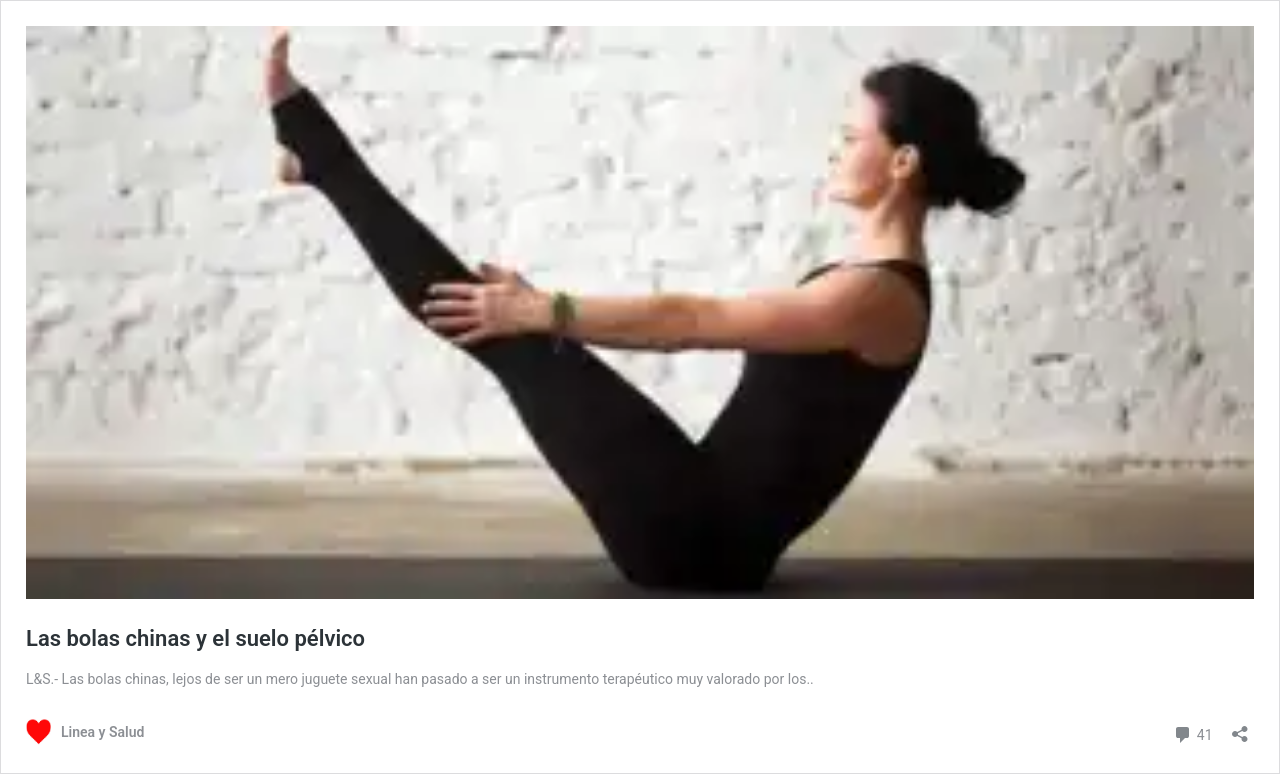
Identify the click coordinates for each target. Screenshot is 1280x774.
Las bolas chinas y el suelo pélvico (195, 638)
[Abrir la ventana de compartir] (1240, 727)
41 (1192, 732)
